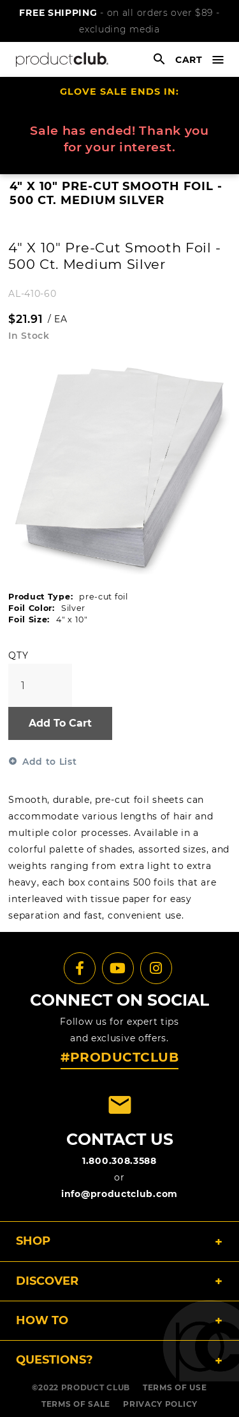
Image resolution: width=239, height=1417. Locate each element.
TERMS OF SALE (75, 1404)
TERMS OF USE (174, 1387)
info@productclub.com (119, 1194)
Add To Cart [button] (60, 723)
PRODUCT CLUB (95, 1387)
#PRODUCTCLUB (119, 1057)
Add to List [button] (49, 761)
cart (189, 59)
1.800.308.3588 (119, 1161)
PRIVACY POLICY (160, 1404)
